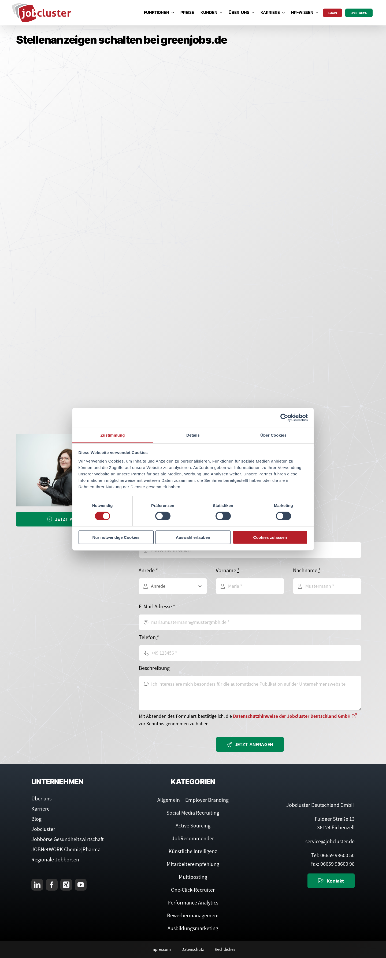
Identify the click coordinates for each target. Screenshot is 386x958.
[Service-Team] (70, 436)
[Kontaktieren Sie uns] (331, 880)
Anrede (148, 570)
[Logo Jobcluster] (41, 5)
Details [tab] (193, 435)
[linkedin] (37, 885)
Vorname (227, 570)
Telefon (149, 637)
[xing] (66, 885)
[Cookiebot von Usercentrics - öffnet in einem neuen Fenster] (284, 418)
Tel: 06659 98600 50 (333, 855)
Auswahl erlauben (193, 537)
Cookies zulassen (270, 537)
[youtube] (81, 885)
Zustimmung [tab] (113, 435)
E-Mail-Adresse (157, 606)
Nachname (307, 570)
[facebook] (52, 885)
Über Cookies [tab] (273, 435)
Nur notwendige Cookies (116, 537)
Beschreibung (154, 668)
